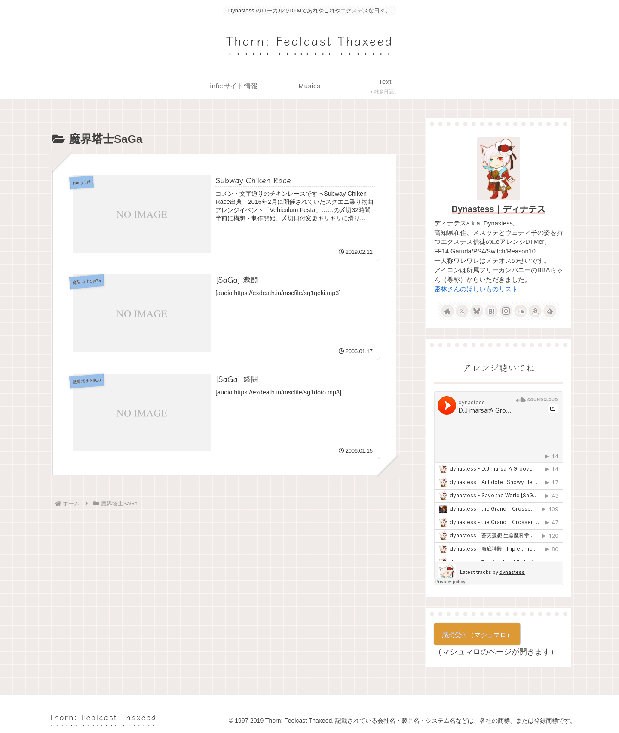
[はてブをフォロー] (491, 311)
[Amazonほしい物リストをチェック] (535, 311)
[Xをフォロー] (462, 311)
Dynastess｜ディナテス (499, 209)
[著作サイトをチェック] (447, 311)
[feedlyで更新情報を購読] (549, 311)
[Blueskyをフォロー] (476, 311)
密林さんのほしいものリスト (476, 289)
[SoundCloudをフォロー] (520, 311)
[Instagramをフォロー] (506, 311)
